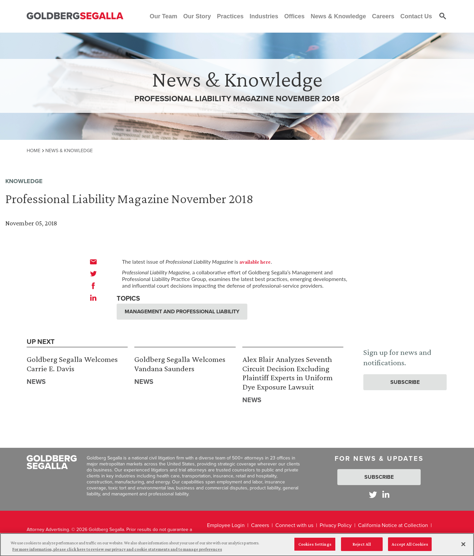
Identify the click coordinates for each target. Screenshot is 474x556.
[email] (93, 261)
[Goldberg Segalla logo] (75, 16)
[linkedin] (93, 297)
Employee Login (226, 525)
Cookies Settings (314, 547)
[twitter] (93, 273)
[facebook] (93, 285)
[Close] (463, 548)
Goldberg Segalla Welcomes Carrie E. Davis (72, 364)
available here (255, 262)
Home (33, 150)
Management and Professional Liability (182, 311)
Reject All (362, 547)
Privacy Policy (336, 525)
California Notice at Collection (393, 525)
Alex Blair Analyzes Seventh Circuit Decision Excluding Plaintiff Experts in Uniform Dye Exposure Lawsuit (287, 373)
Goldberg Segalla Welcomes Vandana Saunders (179, 364)
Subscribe (405, 382)
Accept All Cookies (410, 547)
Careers (260, 525)
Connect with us (294, 525)
